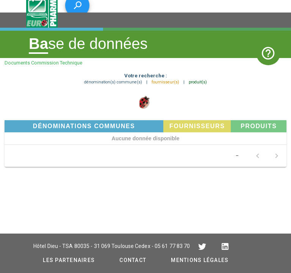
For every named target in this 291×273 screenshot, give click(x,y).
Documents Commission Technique (43, 63)
